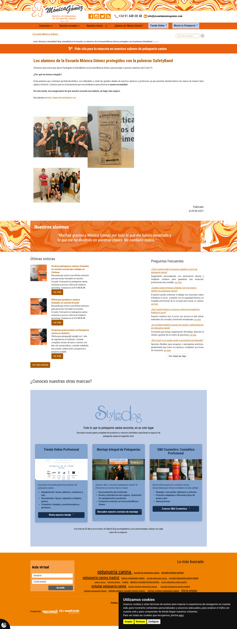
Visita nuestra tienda (60, 514)
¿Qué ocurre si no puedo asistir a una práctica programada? (177, 340)
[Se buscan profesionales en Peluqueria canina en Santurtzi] (38, 337)
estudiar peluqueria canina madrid (175, 586)
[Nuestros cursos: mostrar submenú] (106, 26)
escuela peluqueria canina (157, 578)
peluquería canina (114, 572)
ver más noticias (40, 364)
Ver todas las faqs (177, 356)
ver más (57, 292)
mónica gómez (114, 582)
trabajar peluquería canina (95, 591)
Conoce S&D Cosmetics (175, 508)
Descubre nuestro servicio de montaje (118, 511)
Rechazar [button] (140, 621)
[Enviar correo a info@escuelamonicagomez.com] (163, 17)
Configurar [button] (153, 621)
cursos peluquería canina (133, 578)
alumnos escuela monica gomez (145, 582)
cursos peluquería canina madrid (174, 582)
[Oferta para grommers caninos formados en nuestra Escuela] (38, 306)
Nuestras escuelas (69, 25)
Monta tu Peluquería (184, 25)
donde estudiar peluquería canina (142, 586)
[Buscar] (202, 36)
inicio (35, 41)
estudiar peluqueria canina (109, 586)
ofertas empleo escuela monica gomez (127, 590)
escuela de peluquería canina (147, 573)
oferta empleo (189, 590)
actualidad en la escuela (72, 41)
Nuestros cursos (95, 25)
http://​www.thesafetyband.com (62, 97)
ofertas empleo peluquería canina (164, 590)
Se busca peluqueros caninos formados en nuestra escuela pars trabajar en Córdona (70, 269)
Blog (59, 41)
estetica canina (100, 582)
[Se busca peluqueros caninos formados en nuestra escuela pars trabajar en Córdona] (38, 273)
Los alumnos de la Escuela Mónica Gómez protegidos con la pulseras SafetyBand (117, 41)
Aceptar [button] (129, 621)
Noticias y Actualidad (48, 41)
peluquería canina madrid (101, 578)
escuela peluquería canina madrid (183, 578)
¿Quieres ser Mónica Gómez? (128, 25)
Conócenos (46, 25)
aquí (181, 615)
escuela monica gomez (172, 572)
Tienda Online (157, 25)
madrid (125, 582)
